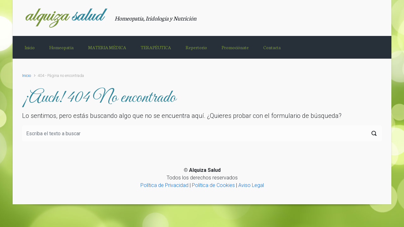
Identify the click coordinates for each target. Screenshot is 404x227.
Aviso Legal (251, 185)
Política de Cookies (213, 185)
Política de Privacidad (164, 185)
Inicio (26, 75)
